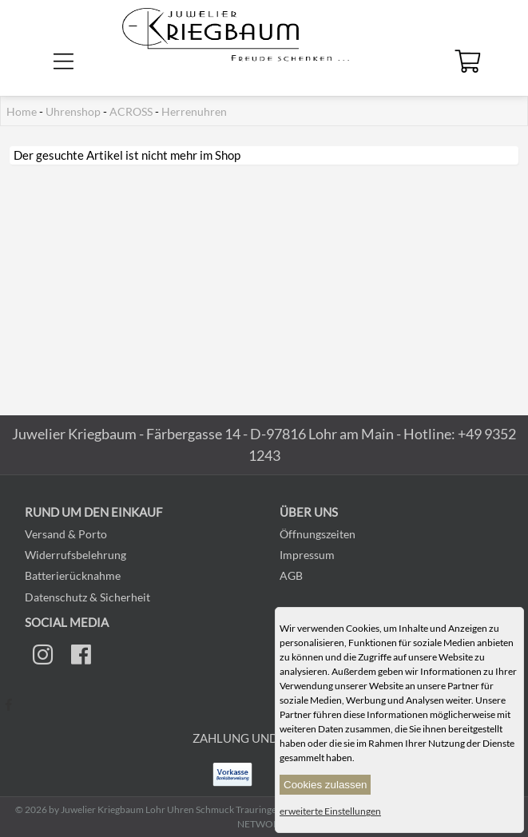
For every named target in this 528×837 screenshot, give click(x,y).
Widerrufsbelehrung (75, 554)
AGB (291, 575)
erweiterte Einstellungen (330, 811)
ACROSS (131, 111)
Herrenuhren (194, 111)
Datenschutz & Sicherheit (87, 597)
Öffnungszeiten (317, 534)
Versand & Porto (66, 534)
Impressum (307, 554)
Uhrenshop (73, 111)
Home (21, 111)
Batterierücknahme (73, 575)
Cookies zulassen (325, 785)
